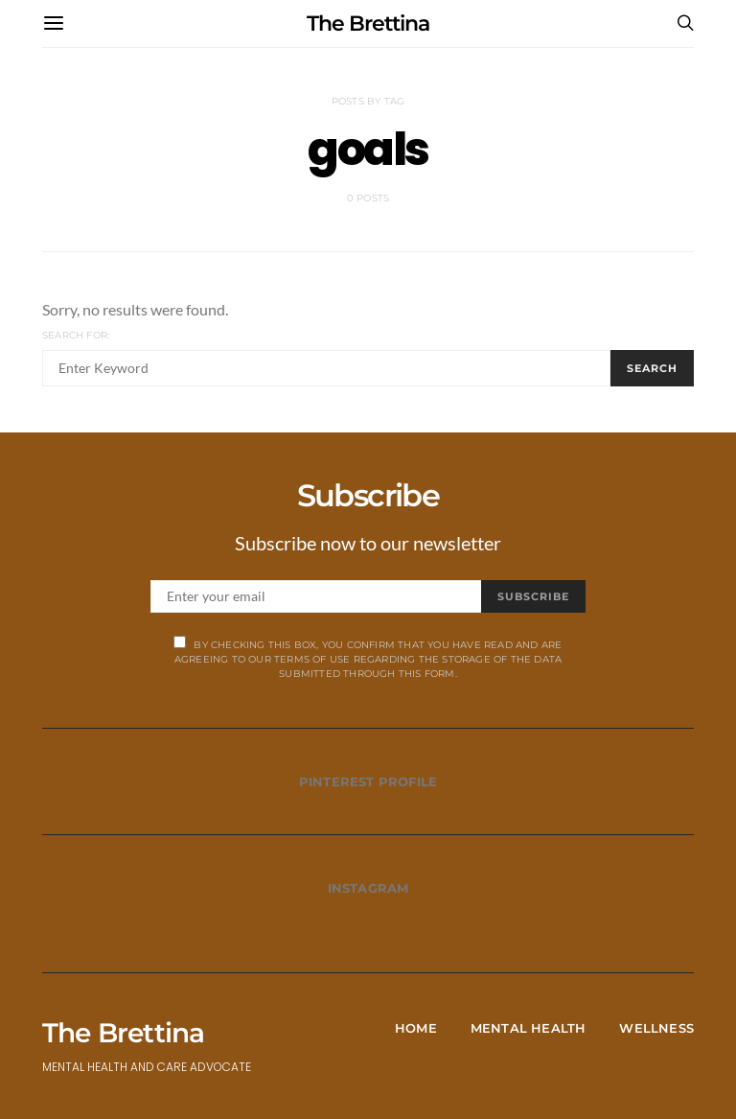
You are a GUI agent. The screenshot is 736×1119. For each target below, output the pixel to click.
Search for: (75, 335)
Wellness (656, 1028)
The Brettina (368, 23)
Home (416, 1028)
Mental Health (528, 1028)
